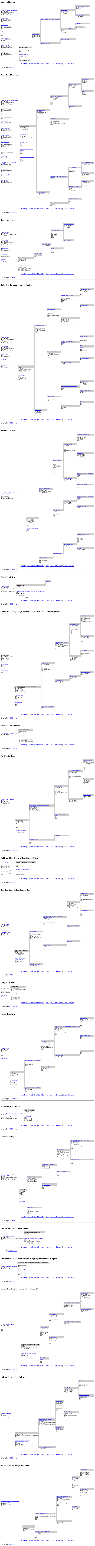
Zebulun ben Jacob (5, 45)
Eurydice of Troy (13, 1080)
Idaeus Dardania (4, 664)
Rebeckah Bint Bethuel (45, 43)
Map (46, 63)
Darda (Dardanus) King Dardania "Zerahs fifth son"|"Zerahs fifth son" (30, 591)
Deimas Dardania (4, 669)
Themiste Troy (4, 995)
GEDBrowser (12, 67)
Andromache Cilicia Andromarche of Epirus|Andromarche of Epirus (23, 1441)
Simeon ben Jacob (4, 25)
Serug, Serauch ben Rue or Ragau (83, 5)
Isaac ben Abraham (41, 110)
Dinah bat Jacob (4, 52)
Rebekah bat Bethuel (41, 192)
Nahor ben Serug (64, 10)
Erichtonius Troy (21, 735)
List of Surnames (68, 63)
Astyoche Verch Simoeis (21, 830)
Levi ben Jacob (4, 31)
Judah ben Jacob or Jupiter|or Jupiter (26, 264)
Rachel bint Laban (23, 142)
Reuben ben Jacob (4, 18)
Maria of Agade (72, 105)
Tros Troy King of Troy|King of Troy (23, 869)
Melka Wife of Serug (80, 15)
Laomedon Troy (27, 1116)
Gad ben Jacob (4, 156)
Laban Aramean (35, 34)
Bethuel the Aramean (65, 39)
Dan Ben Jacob (4, 169)
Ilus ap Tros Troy (14, 993)
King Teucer (48, 581)
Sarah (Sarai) (53, 118)
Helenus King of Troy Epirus (24, 1269)
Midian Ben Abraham (46, 244)
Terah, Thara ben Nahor (74, 84)
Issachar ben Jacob (5, 38)
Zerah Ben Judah (44, 663)
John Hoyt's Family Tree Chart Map (32, 63)
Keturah (53, 248)
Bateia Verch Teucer (19, 695)
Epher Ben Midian (38, 253)
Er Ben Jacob (3, 259)
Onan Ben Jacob (4, 253)
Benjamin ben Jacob (5, 149)
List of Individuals (56, 63)
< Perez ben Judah (4, 240)
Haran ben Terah (79, 23)
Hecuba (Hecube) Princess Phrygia (28, 1353)
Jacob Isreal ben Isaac (23, 54)
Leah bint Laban (23, 134)
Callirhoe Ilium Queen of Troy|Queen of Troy (20, 959)
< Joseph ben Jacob (5, 142)
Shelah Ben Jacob (4, 248)
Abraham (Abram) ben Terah (56, 96)
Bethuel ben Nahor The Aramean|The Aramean (50, 19)
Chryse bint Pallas (18, 702)
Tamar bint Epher (21, 375)
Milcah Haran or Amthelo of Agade (68, 28)
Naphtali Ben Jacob (5, 174)
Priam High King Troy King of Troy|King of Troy (34, 1238)
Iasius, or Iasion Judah (5, 501)
